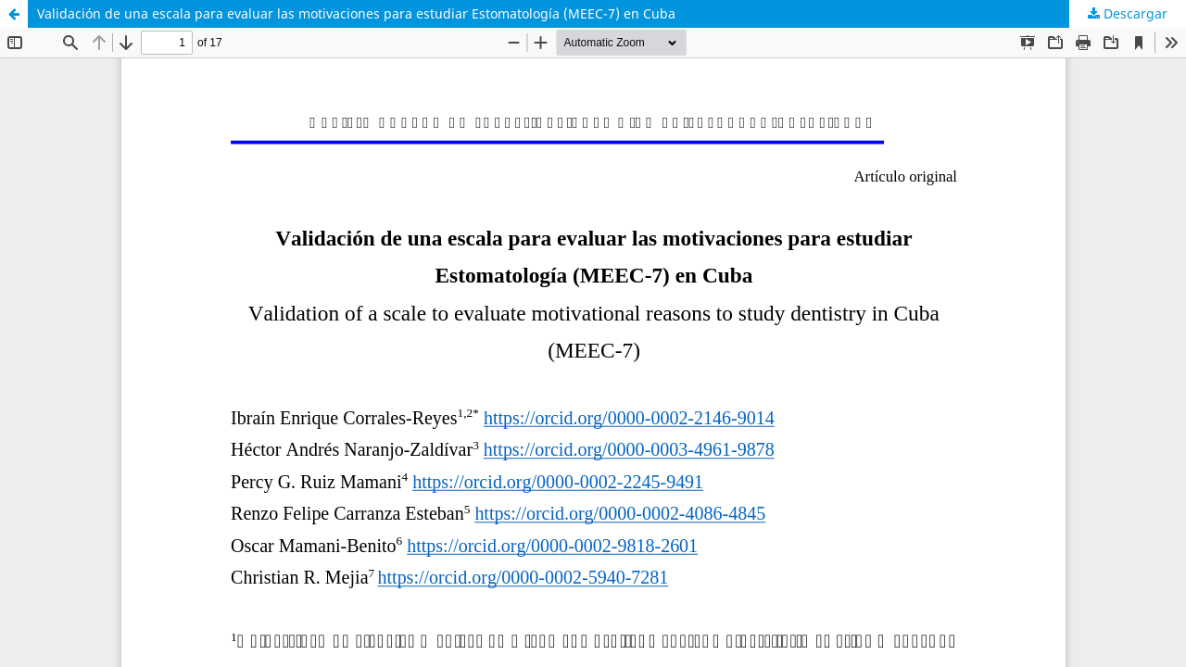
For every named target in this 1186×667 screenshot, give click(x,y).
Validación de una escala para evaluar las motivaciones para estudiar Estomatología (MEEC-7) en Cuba (356, 13)
